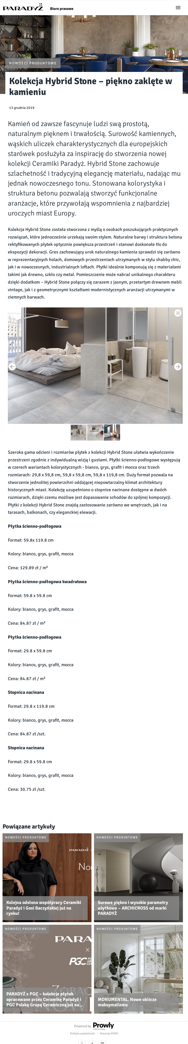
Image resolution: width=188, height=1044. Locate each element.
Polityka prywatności (82, 1033)
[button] (178, 312)
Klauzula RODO (109, 1033)
